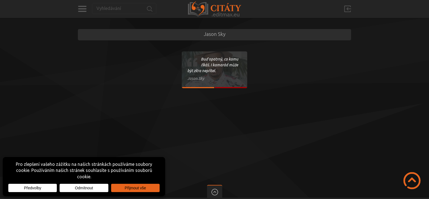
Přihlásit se (347, 9)
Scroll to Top (412, 180)
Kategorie (82, 9)
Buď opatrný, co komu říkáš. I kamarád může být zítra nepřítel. (212, 65)
